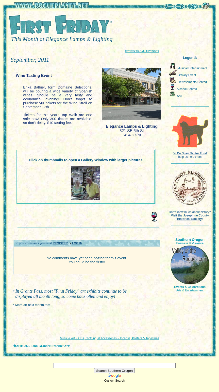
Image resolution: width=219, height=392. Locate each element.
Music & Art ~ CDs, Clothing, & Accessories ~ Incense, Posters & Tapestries (109, 338)
